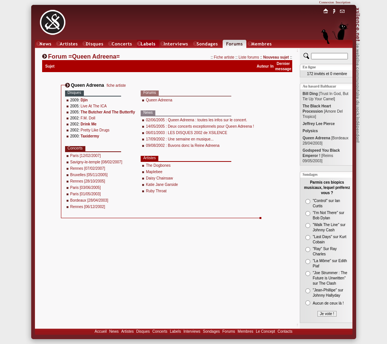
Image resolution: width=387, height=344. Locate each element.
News (113, 331)
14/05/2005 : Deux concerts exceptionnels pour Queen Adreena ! (200, 126)
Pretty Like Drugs (94, 130)
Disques (143, 331)
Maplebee (154, 172)
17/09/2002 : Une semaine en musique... (180, 139)
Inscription (343, 2)
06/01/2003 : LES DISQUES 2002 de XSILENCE (186, 133)
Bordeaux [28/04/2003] (89, 200)
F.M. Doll (87, 118)
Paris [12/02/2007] (85, 156)
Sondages (211, 331)
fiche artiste (116, 85)
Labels (175, 331)
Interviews (192, 331)
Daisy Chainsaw (159, 178)
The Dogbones (158, 165)
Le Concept (265, 331)
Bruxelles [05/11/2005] (89, 175)
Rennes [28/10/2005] (87, 181)
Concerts (159, 331)
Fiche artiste (224, 57)
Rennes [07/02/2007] (87, 168)
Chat (342, 51)
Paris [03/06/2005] (85, 188)
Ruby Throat (156, 191)
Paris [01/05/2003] (85, 194)
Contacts (285, 331)
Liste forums (248, 57)
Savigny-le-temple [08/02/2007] (96, 162)
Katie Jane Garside (162, 185)
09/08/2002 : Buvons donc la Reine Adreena (183, 145)
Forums (228, 331)
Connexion (326, 2)
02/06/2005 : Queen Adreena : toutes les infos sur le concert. (196, 120)
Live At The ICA (93, 106)
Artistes (127, 331)
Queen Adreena (159, 100)
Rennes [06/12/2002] (87, 207)
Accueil (101, 331)
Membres (245, 331)
